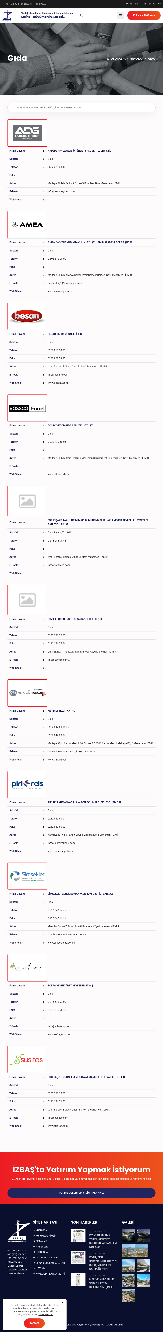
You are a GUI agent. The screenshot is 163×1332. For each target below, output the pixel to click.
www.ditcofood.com (59, 474)
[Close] (63, 1302)
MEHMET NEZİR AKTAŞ (61, 710)
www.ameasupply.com (60, 291)
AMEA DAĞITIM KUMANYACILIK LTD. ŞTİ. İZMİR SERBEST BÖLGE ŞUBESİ (90, 242)
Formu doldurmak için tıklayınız (81, 1192)
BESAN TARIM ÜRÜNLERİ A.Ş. (65, 334)
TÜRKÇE (11, 4)
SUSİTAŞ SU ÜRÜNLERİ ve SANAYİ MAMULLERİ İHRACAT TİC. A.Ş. (87, 1077)
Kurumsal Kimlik (46, 1235)
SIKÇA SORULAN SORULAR (50, 1263)
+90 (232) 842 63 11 (17, 1250)
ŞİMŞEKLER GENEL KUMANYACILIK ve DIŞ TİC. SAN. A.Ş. (81, 893)
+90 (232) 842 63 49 (17, 1258)
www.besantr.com (58, 382)
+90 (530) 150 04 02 (17, 1254)
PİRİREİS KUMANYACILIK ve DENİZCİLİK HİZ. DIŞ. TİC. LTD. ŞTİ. (85, 802)
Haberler (42, 1246)
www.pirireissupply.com (61, 851)
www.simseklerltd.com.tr (61, 942)
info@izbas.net (14, 1262)
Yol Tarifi (132, 3)
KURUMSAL (42, 1230)
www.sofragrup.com (59, 1034)
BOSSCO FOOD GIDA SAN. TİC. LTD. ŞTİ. (71, 425)
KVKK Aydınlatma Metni (50, 1273)
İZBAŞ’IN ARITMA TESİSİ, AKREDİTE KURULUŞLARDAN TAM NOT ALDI (103, 1241)
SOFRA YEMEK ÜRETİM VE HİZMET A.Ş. (71, 985)
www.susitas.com (58, 1125)
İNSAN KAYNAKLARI (47, 1257)
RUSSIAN (41, 4)
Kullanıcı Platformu (144, 15)
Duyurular (42, 1252)
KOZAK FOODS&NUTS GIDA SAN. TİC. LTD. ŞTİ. (75, 619)
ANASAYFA (116, 58)
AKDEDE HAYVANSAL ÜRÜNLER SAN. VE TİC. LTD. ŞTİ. (79, 150)
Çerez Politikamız (45, 1314)
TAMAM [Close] (34, 1323)
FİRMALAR (136, 58)
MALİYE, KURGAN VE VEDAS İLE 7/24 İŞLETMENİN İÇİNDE (101, 1283)
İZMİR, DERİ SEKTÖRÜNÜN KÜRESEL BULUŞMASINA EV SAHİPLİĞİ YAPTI (103, 1263)
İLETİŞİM (40, 1268)
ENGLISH (26, 4)
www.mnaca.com (57, 759)
